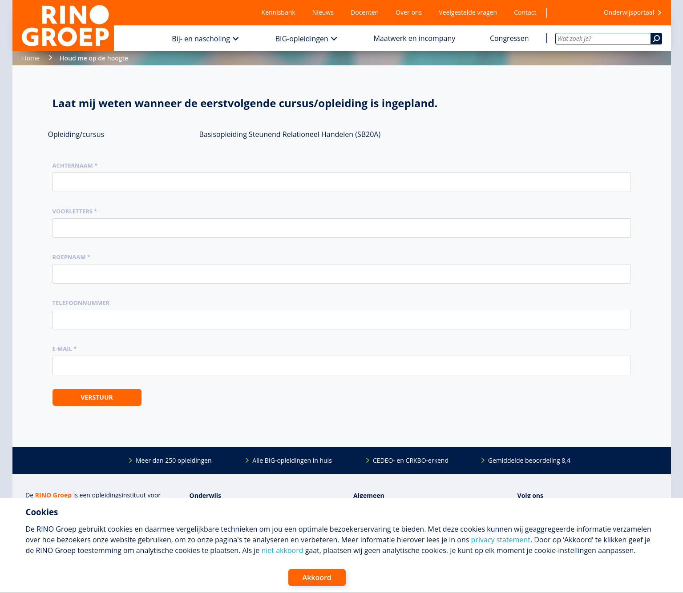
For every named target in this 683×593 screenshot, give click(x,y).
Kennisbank (278, 12)
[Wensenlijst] (570, 12)
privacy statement (500, 540)
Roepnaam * (72, 257)
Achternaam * (75, 165)
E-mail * (65, 349)
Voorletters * (75, 211)
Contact (525, 12)
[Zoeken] (656, 38)
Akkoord (317, 577)
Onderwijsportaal (629, 12)
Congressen (509, 38)
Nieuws (323, 12)
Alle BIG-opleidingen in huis (291, 460)
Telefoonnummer (81, 303)
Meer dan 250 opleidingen (174, 460)
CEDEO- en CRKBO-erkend (411, 460)
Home (31, 58)
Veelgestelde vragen (468, 12)
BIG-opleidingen (301, 39)
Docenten (365, 12)
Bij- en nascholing (201, 39)
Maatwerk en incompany (414, 38)
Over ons (409, 12)
